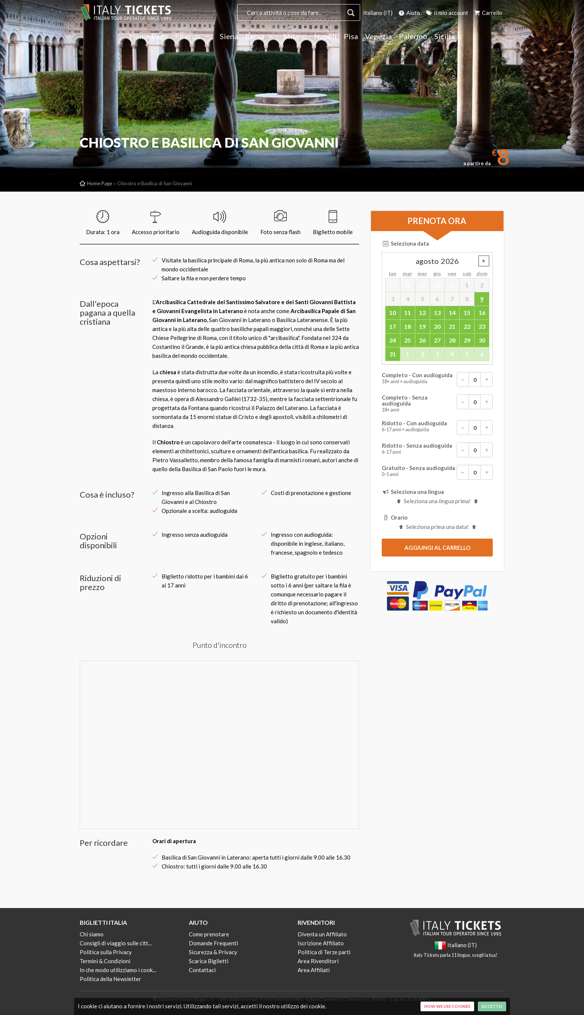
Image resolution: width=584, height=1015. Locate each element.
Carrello (487, 12)
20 (437, 326)
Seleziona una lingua (413, 492)
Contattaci (202, 970)
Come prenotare (209, 934)
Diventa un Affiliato (322, 934)
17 (392, 326)
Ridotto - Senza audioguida (437, 449)
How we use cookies (447, 1006)
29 (467, 340)
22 (467, 326)
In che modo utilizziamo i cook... (118, 970)
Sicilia (444, 36)
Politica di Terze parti (324, 952)
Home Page (148, 36)
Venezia (378, 36)
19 (422, 326)
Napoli (325, 36)
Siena (229, 36)
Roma (260, 36)
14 (452, 312)
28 (452, 340)
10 (392, 312)
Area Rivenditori (318, 961)
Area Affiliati (314, 970)
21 (452, 326)
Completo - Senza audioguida (437, 403)
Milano (295, 36)
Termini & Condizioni (105, 961)
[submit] (437, 548)
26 (422, 340)
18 (407, 326)
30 (482, 340)
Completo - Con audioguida (437, 379)
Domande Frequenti (213, 943)
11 (407, 312)
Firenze (194, 36)
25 (407, 340)
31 (392, 353)
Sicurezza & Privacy (213, 952)
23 (482, 326)
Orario (394, 517)
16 (482, 312)
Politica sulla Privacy (106, 952)
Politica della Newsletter (110, 978)
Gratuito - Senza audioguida (437, 472)
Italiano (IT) (378, 12)
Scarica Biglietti (208, 961)
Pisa (351, 36)
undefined (483, 261)
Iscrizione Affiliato (321, 943)
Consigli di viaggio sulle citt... (116, 943)
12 (422, 312)
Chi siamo (92, 934)
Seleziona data (405, 243)
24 (392, 340)
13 (437, 312)
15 (467, 312)
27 (437, 340)
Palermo (413, 36)
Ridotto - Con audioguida (437, 427)
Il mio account (446, 12)
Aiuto (408, 12)
